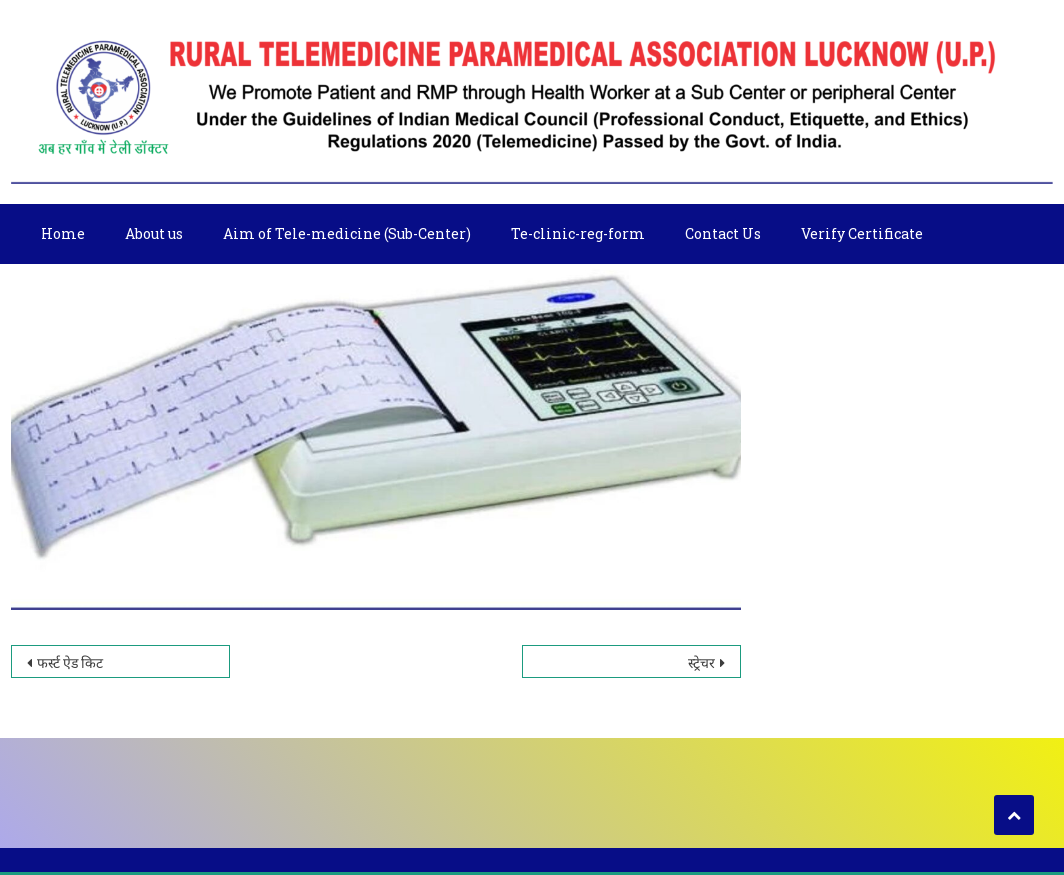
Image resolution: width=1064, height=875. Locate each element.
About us (154, 233)
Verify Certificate (862, 233)
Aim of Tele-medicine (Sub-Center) (347, 233)
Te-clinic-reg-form (578, 233)
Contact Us (723, 233)
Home (63, 233)
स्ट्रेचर (701, 662)
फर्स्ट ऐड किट (70, 662)
